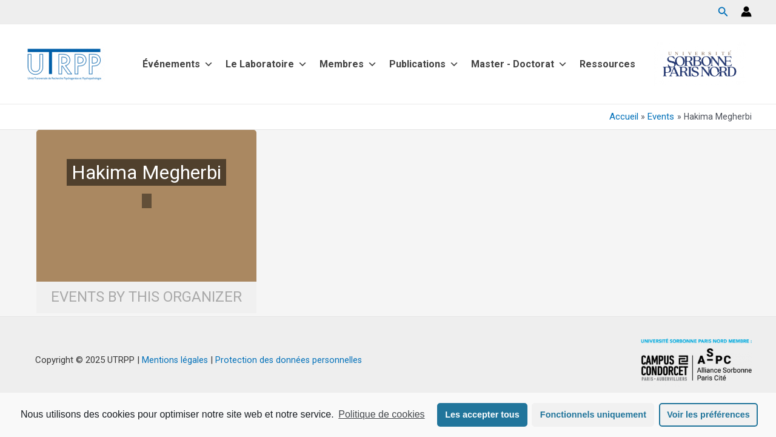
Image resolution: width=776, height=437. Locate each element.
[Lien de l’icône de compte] (746, 11)
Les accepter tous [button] (482, 414)
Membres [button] (348, 64)
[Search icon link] (723, 13)
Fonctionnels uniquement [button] (593, 414)
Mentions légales (173, 359)
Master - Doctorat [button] (519, 64)
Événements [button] (177, 64)
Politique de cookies (381, 414)
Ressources (607, 64)
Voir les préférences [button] (708, 414)
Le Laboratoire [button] (266, 64)
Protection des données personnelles (289, 359)
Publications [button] (424, 64)
